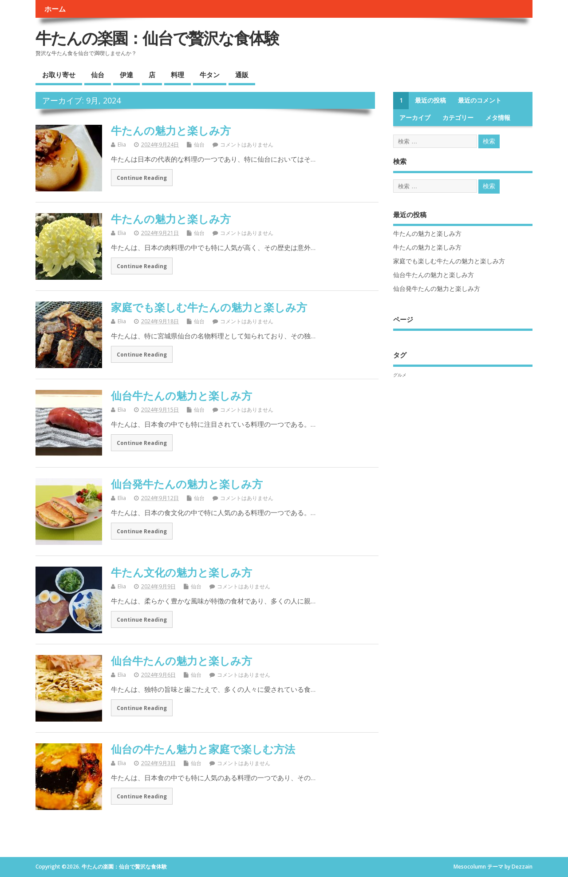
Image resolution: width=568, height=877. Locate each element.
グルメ (399, 375)
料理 (177, 74)
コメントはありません (246, 144)
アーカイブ (414, 118)
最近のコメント (479, 100)
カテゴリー (457, 118)
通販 (241, 74)
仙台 (97, 74)
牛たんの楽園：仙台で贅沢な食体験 (157, 38)
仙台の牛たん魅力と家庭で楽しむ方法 (203, 749)
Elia (122, 144)
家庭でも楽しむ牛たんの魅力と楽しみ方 (209, 307)
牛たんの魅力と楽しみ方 (171, 130)
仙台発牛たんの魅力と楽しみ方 (187, 483)
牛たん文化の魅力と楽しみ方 (181, 572)
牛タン (210, 74)
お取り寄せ (58, 74)
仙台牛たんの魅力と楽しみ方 (181, 395)
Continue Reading (142, 177)
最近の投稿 (430, 100)
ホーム (55, 9)
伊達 (126, 74)
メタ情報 (497, 118)
